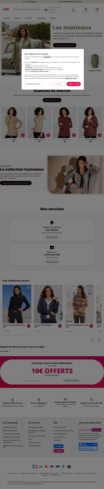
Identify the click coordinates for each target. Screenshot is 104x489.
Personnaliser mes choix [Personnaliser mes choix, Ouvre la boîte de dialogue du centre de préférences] (33, 84)
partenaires (47, 57)
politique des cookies (71, 78)
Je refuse (58, 84)
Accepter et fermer (74, 84)
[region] (53, 69)
